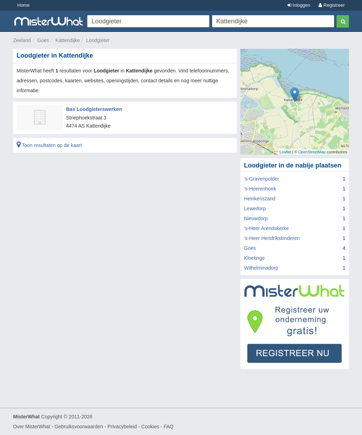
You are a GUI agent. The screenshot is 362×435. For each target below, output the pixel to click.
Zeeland (22, 40)
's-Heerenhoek (260, 189)
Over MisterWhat (31, 426)
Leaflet (285, 152)
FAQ (169, 426)
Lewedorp (255, 208)
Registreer (332, 5)
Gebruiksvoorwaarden (78, 426)
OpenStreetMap (312, 152)
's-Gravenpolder (261, 179)
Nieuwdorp (256, 218)
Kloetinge (254, 258)
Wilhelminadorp (261, 268)
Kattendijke (68, 40)
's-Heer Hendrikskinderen (272, 238)
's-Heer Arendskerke (266, 228)
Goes (43, 40)
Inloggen (298, 5)
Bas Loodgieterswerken (94, 109)
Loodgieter (98, 40)
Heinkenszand (259, 198)
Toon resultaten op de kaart (49, 145)
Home (23, 5)
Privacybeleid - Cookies (133, 426)
